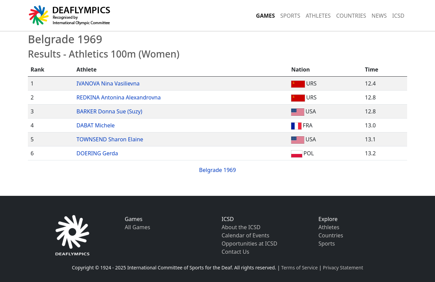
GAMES (265, 15)
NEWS (379, 15)
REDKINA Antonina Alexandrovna (118, 97)
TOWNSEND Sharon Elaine (109, 139)
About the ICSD (241, 227)
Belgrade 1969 (217, 170)
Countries (330, 235)
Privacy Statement (343, 267)
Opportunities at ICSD (249, 243)
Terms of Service (299, 267)
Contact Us (235, 251)
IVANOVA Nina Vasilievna (108, 83)
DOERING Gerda (97, 153)
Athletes (329, 227)
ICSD (398, 15)
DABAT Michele (95, 125)
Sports (326, 243)
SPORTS (290, 15)
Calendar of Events (245, 235)
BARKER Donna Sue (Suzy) (109, 111)
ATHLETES (318, 15)
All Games (137, 227)
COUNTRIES (351, 15)
